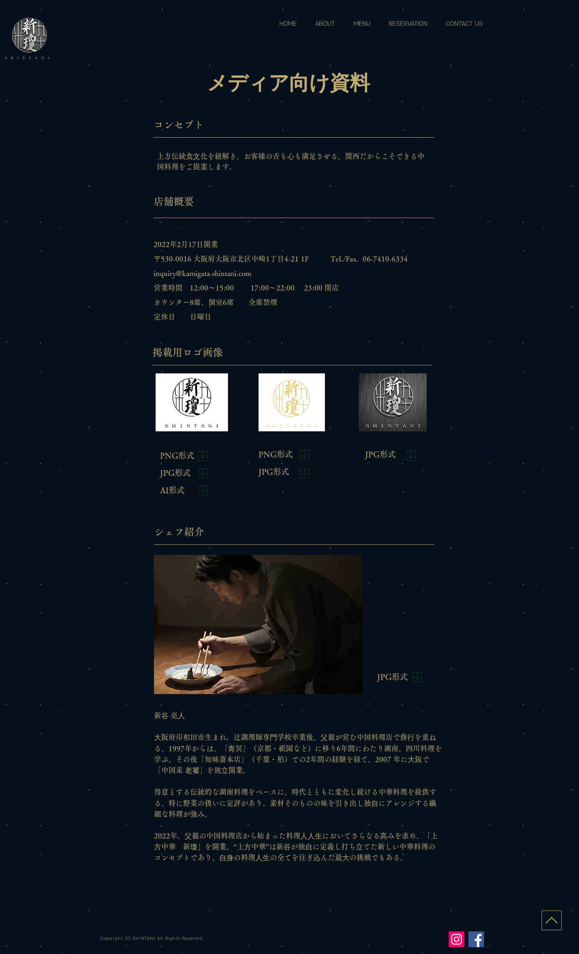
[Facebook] (476, 939)
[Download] (202, 456)
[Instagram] (456, 939)
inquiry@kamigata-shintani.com (202, 273)
